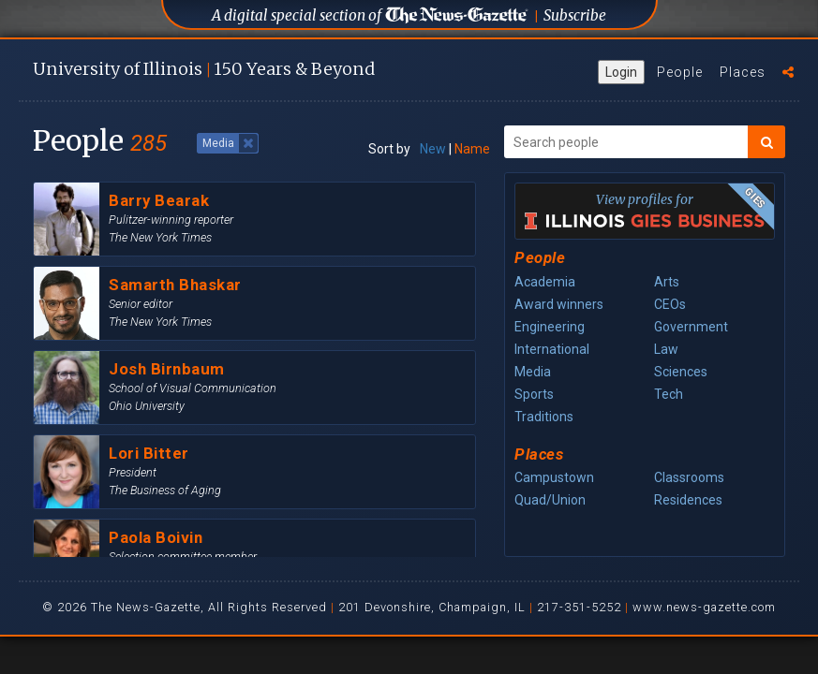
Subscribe (574, 15)
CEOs (670, 304)
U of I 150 (204, 69)
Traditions (543, 416)
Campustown (554, 477)
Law (666, 349)
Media (532, 371)
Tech (668, 394)
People (680, 72)
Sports (534, 394)
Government (691, 326)
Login (621, 72)
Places (743, 72)
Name (472, 148)
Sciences (680, 371)
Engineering (549, 326)
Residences (688, 499)
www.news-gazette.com (704, 607)
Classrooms (689, 477)
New (433, 148)
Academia (544, 281)
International (551, 349)
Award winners (558, 304)
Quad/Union (550, 499)
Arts (666, 281)
